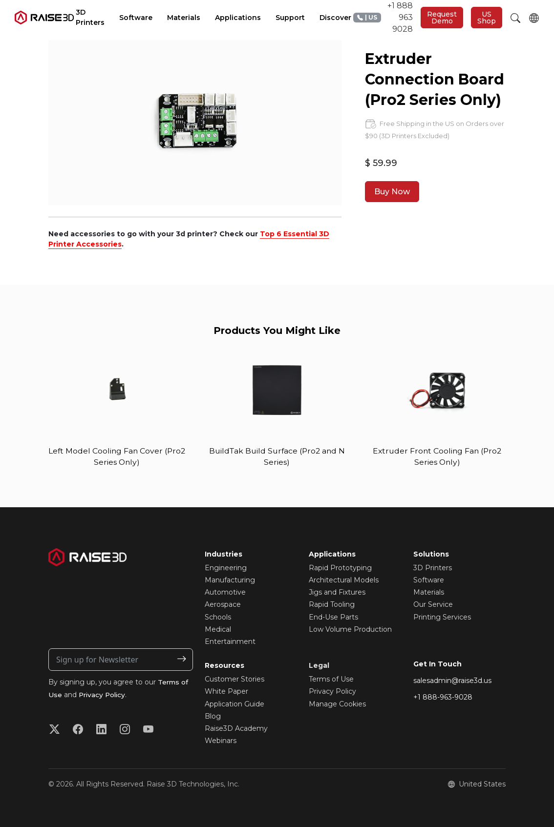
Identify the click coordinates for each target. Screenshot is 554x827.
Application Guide (234, 704)
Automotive (225, 592)
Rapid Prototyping (340, 568)
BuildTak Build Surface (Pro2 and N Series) (277, 456)
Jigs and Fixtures (337, 592)
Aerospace (223, 604)
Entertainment (230, 642)
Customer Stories (234, 679)
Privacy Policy (103, 695)
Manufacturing (230, 580)
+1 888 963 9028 (383, 17)
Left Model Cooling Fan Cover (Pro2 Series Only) (117, 456)
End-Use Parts (333, 617)
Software (428, 580)
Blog (213, 716)
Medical (218, 629)
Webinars (220, 741)
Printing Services (442, 617)
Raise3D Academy (236, 728)
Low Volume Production (350, 629)
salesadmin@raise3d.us (452, 681)
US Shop (486, 17)
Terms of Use (331, 679)
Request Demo (442, 17)
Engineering (226, 568)
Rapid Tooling (332, 604)
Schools (218, 617)
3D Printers (432, 568)
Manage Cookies (337, 704)
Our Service (433, 604)
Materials (428, 592)
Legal (319, 666)
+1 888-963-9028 (442, 697)
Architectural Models (344, 580)
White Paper (226, 691)
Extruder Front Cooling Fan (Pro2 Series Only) (437, 456)
